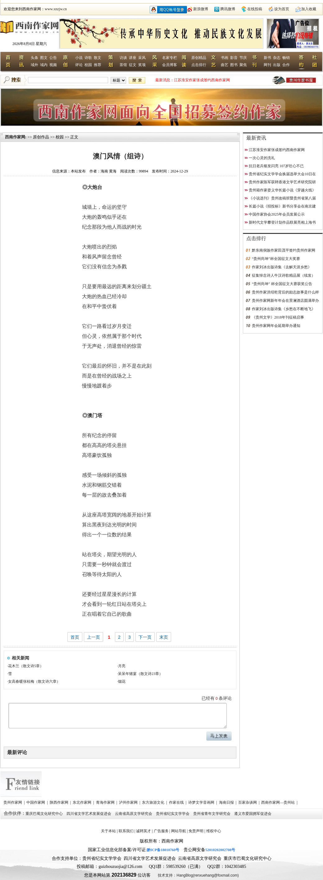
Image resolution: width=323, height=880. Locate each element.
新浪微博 (200, 9)
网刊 (267, 65)
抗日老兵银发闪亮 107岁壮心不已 (276, 166)
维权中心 (213, 831)
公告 (53, 58)
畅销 (286, 58)
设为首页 (281, 9)
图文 (44, 58)
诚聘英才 (143, 831)
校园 (88, 65)
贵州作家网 (13, 802)
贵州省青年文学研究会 (212, 813)
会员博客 (169, 65)
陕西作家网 (59, 802)
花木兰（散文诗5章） (25, 666)
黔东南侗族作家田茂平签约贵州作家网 (283, 250)
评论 (79, 65)
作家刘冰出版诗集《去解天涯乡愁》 (282, 267)
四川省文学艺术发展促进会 (89, 813)
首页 (75, 637)
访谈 (123, 58)
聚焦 (243, 65)
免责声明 (196, 831)
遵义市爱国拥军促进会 (253, 813)
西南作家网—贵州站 (278, 802)
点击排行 (198, 65)
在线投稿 (254, 9)
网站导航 (178, 831)
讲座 (132, 58)
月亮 (121, 666)
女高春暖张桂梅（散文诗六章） (34, 681)
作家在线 (177, 802)
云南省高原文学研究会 (134, 813)
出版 (276, 65)
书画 (224, 58)
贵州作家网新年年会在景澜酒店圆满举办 (285, 300)
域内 (44, 65)
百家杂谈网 (248, 802)
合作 (286, 65)
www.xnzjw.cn (56, 9)
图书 (234, 65)
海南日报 (227, 802)
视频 (53, 65)
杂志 (276, 58)
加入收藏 (308, 9)
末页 (163, 637)
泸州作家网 (129, 802)
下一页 (145, 637)
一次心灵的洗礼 (262, 158)
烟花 (121, 681)
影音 (234, 58)
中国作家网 (36, 802)
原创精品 (198, 58)
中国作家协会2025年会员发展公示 (277, 214)
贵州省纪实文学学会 (173, 813)
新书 (267, 58)
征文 (132, 65)
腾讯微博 (227, 9)
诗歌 (88, 58)
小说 (79, 58)
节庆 (243, 58)
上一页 (93, 637)
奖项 (142, 65)
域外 (34, 65)
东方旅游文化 (153, 802)
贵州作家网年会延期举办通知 (276, 326)
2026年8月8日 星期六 (29, 44)
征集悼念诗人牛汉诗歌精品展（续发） (283, 275)
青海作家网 (106, 802)
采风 (142, 58)
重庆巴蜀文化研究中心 (44, 813)
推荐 (97, 65)
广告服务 (161, 831)
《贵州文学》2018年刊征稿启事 (278, 317)
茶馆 (123, 65)
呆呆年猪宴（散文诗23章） (140, 674)
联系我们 (126, 831)
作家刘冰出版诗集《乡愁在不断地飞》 (283, 309)
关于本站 (108, 831)
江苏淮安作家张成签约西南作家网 (202, 80)
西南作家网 (15, 137)
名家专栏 (169, 58)
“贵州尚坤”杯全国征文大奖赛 (276, 259)
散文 (97, 58)
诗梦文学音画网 (201, 802)
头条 (34, 58)
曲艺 (224, 65)
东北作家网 (82, 802)
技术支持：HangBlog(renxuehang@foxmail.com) (198, 875)
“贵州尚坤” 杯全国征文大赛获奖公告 (282, 284)
